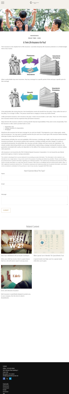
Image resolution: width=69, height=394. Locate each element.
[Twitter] (7, 378)
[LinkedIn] (10, 378)
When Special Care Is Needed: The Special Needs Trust (49, 255)
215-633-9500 (11, 368)
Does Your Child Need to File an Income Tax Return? (15, 255)
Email (2, 184)
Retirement (6, 386)
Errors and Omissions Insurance (10, 290)
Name (3, 173)
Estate (4, 390)
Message (3, 194)
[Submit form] (6, 210)
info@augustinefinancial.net (10, 375)
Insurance (5, 391)
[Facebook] (4, 378)
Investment (6, 388)
